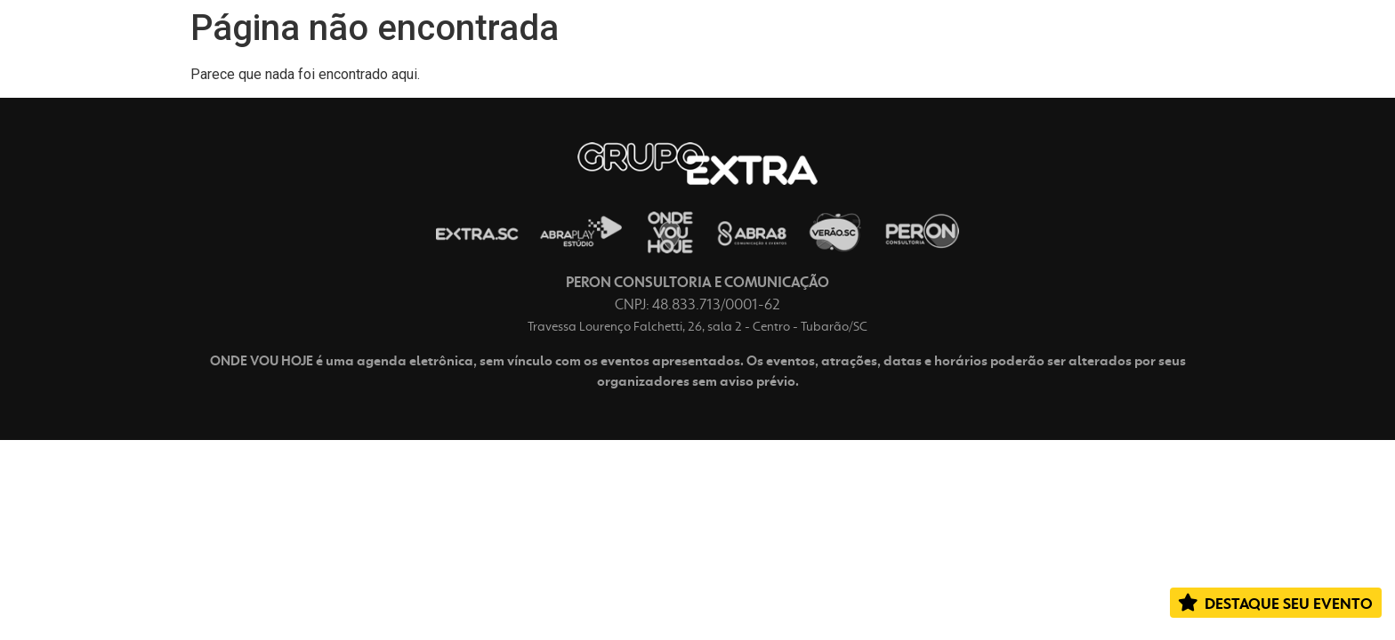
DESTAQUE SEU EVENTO (1289, 603)
